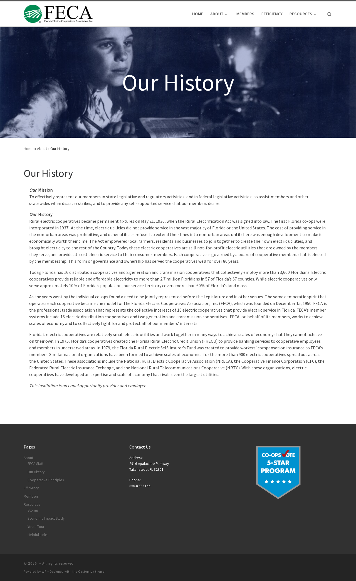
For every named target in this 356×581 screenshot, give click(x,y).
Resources (32, 504)
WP (44, 572)
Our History (36, 472)
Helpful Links (37, 534)
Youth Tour (36, 526)
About (42, 148)
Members (31, 496)
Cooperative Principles (46, 480)
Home (29, 148)
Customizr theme (91, 572)
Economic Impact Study (46, 518)
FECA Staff (35, 463)
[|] (58, 13)
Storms (33, 510)
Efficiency (31, 488)
